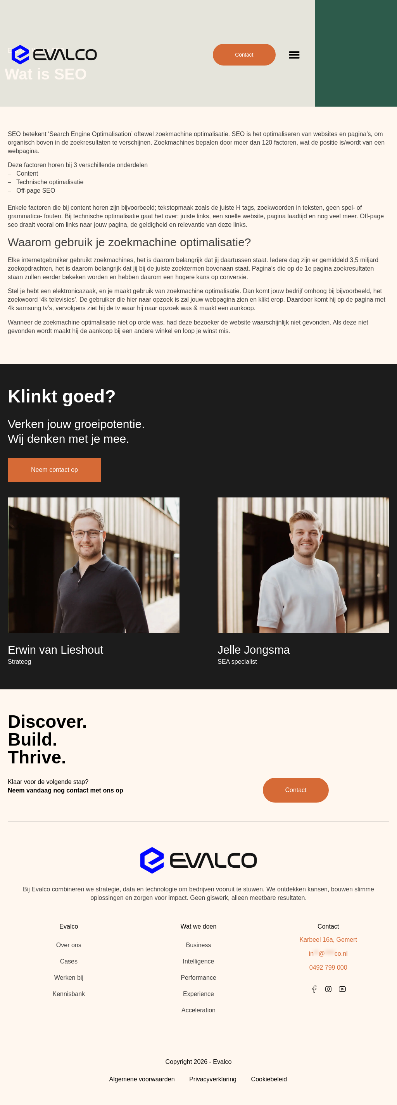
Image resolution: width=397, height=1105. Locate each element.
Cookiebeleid (270, 1080)
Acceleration (198, 1011)
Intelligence (198, 962)
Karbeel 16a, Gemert (328, 940)
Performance (198, 978)
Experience (198, 994)
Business (198, 946)
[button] (376, 55)
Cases (69, 962)
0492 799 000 (328, 968)
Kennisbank (69, 994)
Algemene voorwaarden (141, 1080)
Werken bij (68, 978)
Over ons (68, 946)
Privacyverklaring (213, 1080)
